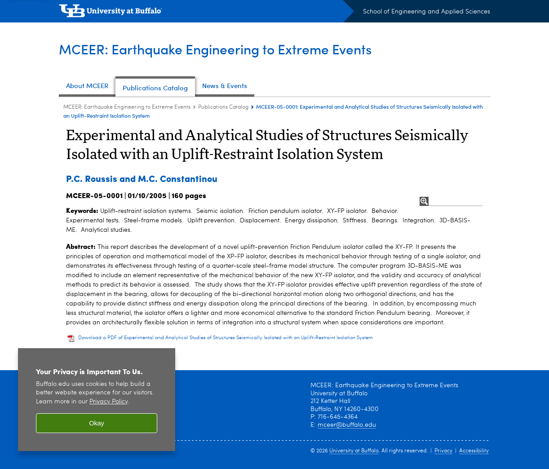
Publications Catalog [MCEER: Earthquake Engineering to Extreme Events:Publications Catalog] (223, 107)
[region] (96, 399)
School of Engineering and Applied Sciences (426, 12)
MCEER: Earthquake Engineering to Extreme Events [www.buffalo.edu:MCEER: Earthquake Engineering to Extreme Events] (126, 107)
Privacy (443, 451)
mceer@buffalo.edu (347, 425)
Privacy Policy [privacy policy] (108, 401)
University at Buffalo (354, 451)
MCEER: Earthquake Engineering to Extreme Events (215, 49)
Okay (96, 423)
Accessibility (474, 451)
